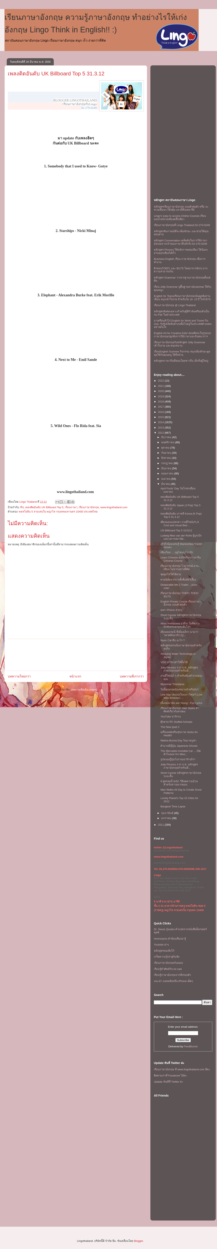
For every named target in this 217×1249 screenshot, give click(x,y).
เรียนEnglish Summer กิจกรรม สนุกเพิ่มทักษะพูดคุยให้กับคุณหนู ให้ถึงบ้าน (182, 353)
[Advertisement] (75, 655)
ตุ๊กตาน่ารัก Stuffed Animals (176, 721)
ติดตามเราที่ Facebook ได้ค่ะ (170, 1075)
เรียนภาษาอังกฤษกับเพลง (168, 962)
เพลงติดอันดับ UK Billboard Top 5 (44, 507)
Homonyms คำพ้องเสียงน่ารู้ (170, 938)
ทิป (22, 507)
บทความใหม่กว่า (19, 676)
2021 (161, 386)
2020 (161, 391)
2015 (161, 417)
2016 (161, 412)
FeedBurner (191, 1046)
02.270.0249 (89, 107)
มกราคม (166, 818)
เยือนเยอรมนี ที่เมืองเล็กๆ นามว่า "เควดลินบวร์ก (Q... (179, 633)
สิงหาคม (166, 457)
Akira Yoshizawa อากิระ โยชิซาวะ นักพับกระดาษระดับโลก (180, 625)
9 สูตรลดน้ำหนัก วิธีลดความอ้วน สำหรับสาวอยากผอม (179, 783)
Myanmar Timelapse (172, 684)
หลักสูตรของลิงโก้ (164, 950)
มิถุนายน (166, 468)
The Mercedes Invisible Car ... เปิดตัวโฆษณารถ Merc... (180, 752)
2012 (161, 432)
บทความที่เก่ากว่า (132, 676)
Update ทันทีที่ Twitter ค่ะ (168, 1081)
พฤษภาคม (167, 473)
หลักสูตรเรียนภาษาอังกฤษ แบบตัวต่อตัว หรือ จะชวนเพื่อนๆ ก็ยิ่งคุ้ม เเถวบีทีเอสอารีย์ (181, 208)
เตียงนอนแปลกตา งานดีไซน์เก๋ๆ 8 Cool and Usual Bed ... (179, 524)
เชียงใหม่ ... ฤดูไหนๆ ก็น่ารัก (176, 552)
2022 (161, 380)
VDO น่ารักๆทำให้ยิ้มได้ (174, 662)
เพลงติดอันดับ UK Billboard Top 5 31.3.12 (56, 73)
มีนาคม (166, 483)
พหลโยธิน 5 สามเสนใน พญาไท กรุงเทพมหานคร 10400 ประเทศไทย (58, 511)
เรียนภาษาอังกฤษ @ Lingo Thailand (175, 305)
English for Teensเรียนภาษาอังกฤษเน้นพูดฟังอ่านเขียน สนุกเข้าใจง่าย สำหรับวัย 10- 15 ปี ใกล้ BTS (182, 297)
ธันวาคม (166, 437)
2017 (161, 406)
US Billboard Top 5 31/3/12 (176, 530)
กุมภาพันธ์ (167, 813)
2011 (161, 824)
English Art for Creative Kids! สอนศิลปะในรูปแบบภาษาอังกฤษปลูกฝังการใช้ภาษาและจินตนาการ (182, 335)
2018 (161, 401)
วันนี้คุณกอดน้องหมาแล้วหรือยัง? (179, 689)
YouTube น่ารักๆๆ (170, 716)
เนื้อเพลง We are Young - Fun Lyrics (181, 703)
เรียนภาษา (71, 507)
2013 (161, 427)
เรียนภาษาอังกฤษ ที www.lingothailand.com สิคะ (182, 1069)
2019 (161, 396)
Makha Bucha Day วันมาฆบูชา (178, 740)
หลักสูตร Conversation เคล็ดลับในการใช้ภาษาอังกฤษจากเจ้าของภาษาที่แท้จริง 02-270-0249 (180, 242)
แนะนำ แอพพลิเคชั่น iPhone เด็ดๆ (173, 981)
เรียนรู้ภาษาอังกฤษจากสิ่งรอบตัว (172, 974)
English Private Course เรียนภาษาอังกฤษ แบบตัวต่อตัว (180, 603)
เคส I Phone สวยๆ (170, 609)
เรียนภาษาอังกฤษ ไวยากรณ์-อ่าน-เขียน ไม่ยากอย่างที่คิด (179, 567)
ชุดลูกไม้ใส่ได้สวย (170, 574)
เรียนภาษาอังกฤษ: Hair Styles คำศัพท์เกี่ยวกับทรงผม (179, 710)
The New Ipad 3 (169, 726)
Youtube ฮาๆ (161, 944)
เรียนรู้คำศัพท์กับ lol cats (168, 969)
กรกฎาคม (167, 463)
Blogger (138, 1240)
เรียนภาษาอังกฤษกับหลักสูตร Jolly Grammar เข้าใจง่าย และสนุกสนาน (179, 344)
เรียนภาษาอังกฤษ (89, 507)
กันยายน (166, 452)
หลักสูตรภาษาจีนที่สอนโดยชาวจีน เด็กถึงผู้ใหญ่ (181, 360)
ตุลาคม (165, 447)
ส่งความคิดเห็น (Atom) (84, 689)
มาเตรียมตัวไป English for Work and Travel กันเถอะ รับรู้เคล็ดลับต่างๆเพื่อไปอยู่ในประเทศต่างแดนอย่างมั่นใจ (182, 323)
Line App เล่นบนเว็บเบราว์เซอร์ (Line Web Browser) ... (181, 696)
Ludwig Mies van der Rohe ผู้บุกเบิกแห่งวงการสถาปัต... (181, 537)
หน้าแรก (75, 676)
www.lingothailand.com (113, 507)
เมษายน (166, 478)
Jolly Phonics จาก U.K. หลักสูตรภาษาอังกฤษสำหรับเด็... (179, 669)
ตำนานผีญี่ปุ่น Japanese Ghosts (178, 745)
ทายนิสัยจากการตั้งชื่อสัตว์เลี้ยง (178, 579)
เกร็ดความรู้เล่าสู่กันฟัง (166, 956)
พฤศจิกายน (168, 442)
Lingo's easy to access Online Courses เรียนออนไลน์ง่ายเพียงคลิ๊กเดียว (180, 217)
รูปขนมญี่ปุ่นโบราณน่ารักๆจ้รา (177, 759)
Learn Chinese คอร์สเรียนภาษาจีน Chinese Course (180, 559)
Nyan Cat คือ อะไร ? (172, 640)
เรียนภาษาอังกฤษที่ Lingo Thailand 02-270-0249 (182, 225)
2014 (161, 422)
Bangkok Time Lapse (172, 806)
